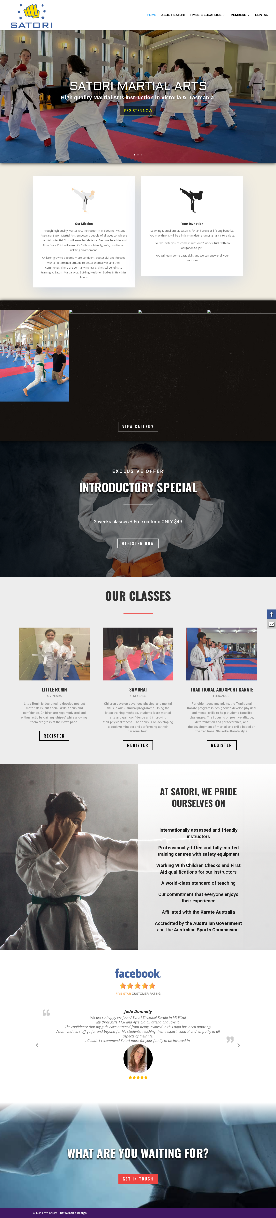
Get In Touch (138, 1179)
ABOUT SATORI (173, 15)
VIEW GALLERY (138, 427)
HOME (151, 15)
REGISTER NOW (138, 110)
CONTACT (262, 15)
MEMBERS (238, 15)
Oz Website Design (73, 1213)
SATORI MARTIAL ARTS (138, 87)
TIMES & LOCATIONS (205, 15)
